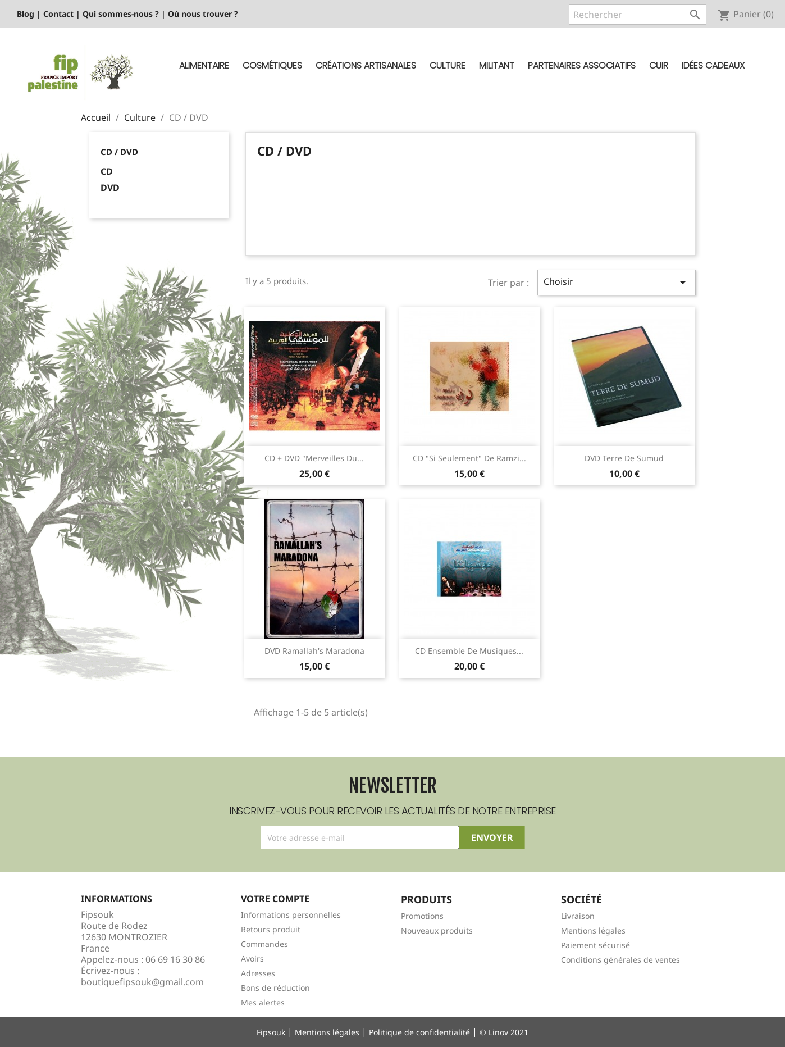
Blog (25, 13)
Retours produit (270, 929)
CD (107, 171)
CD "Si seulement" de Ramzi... (469, 458)
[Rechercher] (637, 14)
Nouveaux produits (437, 930)
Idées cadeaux (713, 65)
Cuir (658, 65)
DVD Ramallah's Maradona (314, 650)
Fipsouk (271, 1032)
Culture (447, 65)
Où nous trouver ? (203, 13)
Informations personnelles (291, 914)
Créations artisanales (366, 65)
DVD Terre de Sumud (624, 458)
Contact (58, 13)
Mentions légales (593, 930)
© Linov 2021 (504, 1032)
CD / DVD (119, 151)
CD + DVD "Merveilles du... (314, 458)
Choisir (617, 282)
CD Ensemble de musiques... (469, 650)
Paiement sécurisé (595, 945)
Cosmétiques (272, 65)
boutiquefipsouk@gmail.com (142, 982)
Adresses (258, 973)
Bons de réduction (275, 987)
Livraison (578, 916)
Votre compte (275, 899)
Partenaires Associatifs (582, 65)
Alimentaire (204, 65)
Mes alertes (263, 1002)
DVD (110, 188)
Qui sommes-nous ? (121, 13)
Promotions (422, 916)
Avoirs (252, 958)
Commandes (264, 944)
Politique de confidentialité (419, 1032)
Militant (496, 65)
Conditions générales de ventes (620, 959)
